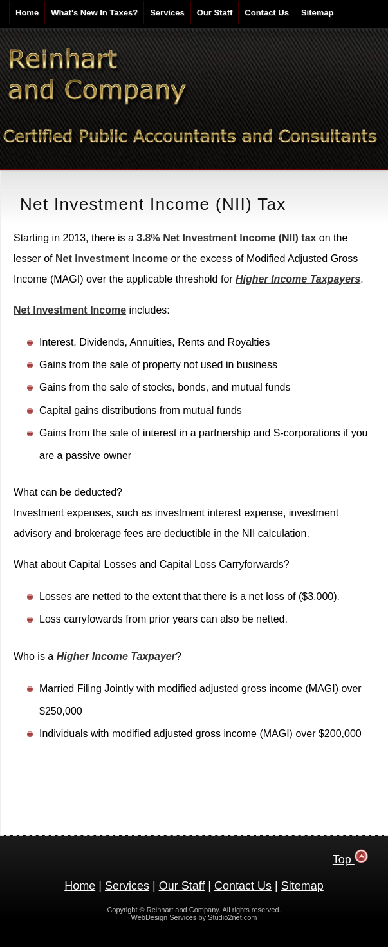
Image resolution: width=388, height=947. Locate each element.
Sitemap (317, 12)
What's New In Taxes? (94, 12)
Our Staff (215, 12)
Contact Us (267, 12)
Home (27, 12)
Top (351, 859)
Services (167, 12)
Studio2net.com (232, 917)
